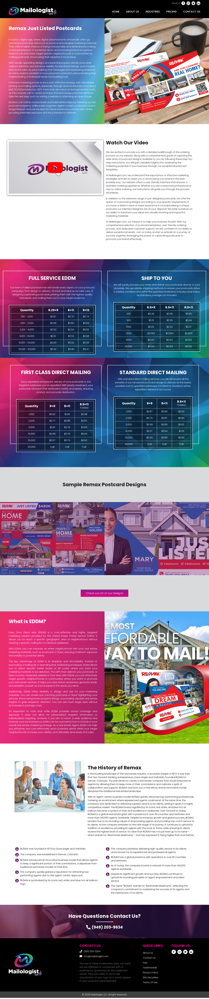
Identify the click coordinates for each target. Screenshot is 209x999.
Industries (153, 11)
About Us (132, 11)
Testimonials (150, 968)
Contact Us (191, 11)
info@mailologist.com (96, 957)
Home (115, 11)
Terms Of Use (150, 983)
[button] (55, 167)
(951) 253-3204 (92, 952)
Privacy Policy (150, 973)
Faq (145, 964)
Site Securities (150, 978)
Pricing (171, 11)
